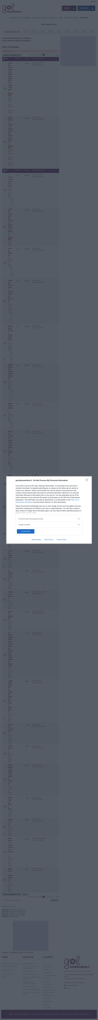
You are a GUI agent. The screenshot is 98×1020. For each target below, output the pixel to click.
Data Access (48, 540)
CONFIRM (27, 531)
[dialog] (49, 510)
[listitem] (49, 519)
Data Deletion (36, 540)
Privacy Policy (61, 540)
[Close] (87, 480)
